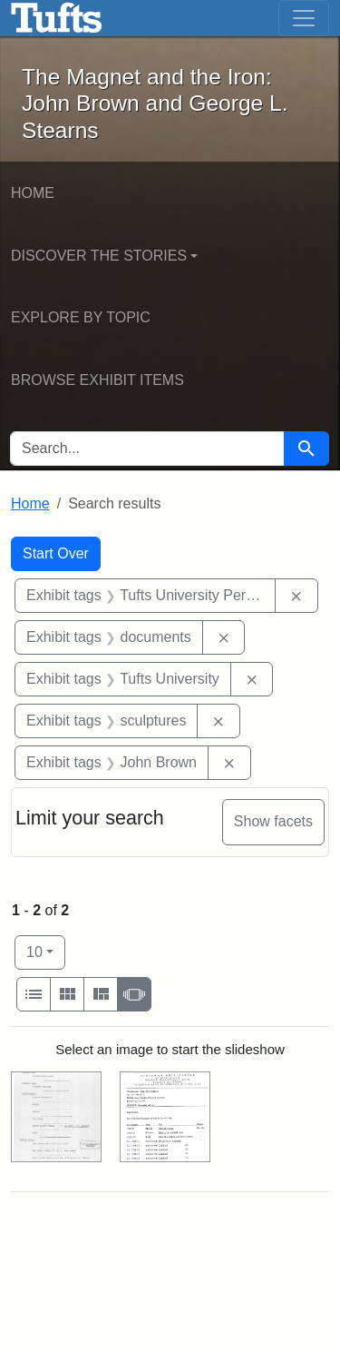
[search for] (147, 448)
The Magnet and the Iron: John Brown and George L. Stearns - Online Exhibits (56, 18)
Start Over (56, 553)
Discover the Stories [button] (99, 255)
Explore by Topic (81, 317)
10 (45, 950)
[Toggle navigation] (303, 18)
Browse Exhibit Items (97, 380)
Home (32, 193)
